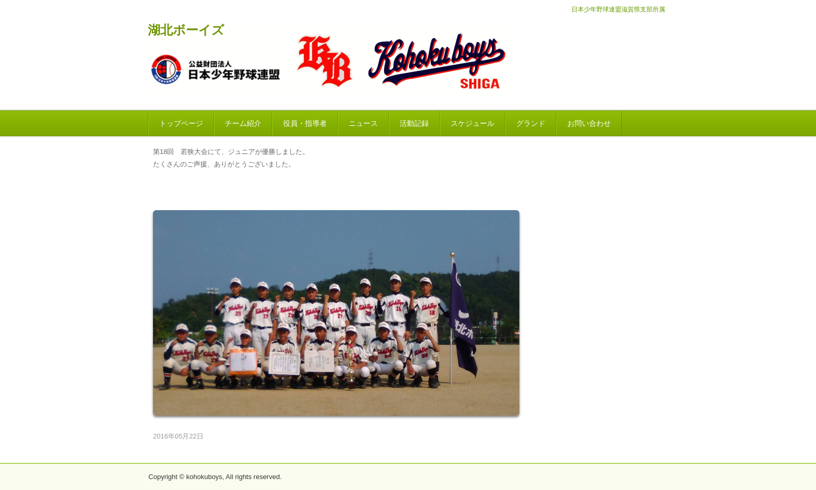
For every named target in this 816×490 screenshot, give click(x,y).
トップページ (181, 123)
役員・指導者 (305, 123)
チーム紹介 (243, 123)
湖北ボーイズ (186, 30)
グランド (530, 123)
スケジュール (472, 123)
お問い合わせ (589, 123)
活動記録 (414, 123)
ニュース (363, 123)
